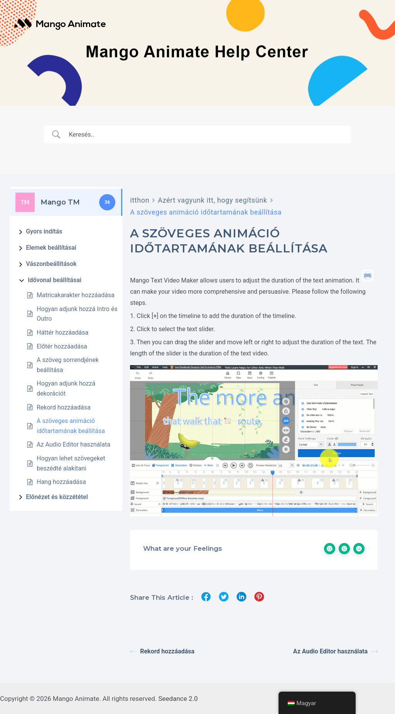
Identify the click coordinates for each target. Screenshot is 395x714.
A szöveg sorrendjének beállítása (68, 365)
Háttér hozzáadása (62, 332)
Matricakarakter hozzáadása (76, 295)
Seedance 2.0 (178, 698)
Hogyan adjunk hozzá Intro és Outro (77, 314)
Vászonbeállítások (51, 263)
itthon (139, 200)
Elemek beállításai (51, 247)
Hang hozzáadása (61, 482)
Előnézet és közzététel (57, 497)
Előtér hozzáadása (62, 346)
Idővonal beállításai (54, 280)
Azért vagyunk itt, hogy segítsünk (212, 200)
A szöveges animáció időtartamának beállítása (71, 426)
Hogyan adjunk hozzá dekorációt (66, 388)
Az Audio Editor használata (73, 444)
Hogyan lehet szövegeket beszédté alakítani (71, 463)
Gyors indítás (44, 231)
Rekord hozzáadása (64, 407)
